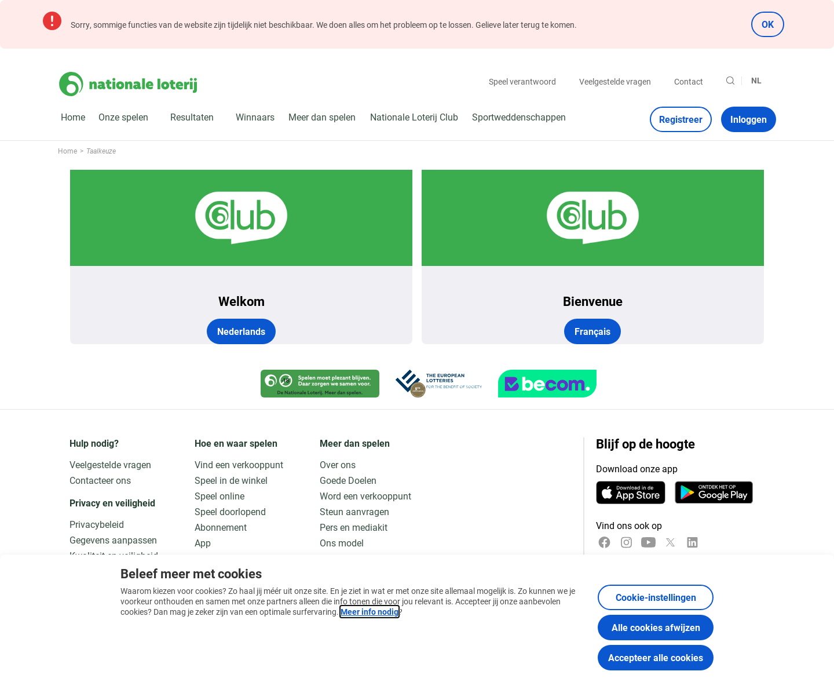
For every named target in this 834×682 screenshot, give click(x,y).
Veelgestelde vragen (615, 81)
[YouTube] (648, 542)
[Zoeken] (730, 80)
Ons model (342, 543)
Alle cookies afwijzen (656, 627)
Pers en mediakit (353, 527)
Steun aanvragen (354, 511)
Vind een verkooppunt (239, 464)
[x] (670, 542)
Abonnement (221, 527)
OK (768, 24)
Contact (688, 81)
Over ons (338, 464)
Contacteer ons (100, 480)
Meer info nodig (369, 611)
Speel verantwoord (522, 81)
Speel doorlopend (230, 511)
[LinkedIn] (692, 542)
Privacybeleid (97, 524)
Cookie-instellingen (656, 597)
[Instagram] (626, 542)
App (203, 543)
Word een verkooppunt (365, 496)
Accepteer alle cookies (655, 657)
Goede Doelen (348, 480)
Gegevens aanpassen (113, 540)
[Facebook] (604, 542)
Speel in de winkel (231, 480)
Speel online (219, 496)
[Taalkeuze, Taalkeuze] (761, 80)
